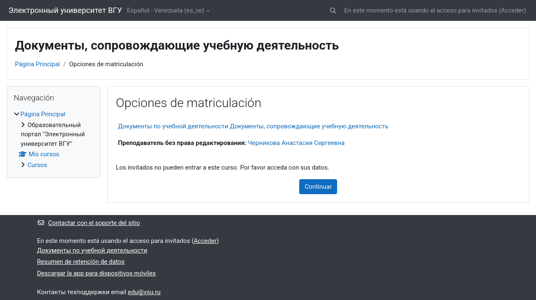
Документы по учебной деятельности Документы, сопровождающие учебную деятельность (253, 126)
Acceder (512, 10)
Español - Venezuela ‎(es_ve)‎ (165, 10)
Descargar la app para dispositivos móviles (96, 273)
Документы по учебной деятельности (92, 250)
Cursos (37, 165)
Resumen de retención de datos (80, 261)
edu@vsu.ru (144, 292)
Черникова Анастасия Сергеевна (296, 143)
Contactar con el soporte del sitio (88, 223)
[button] (333, 10)
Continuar (318, 186)
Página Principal (37, 64)
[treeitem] (54, 140)
